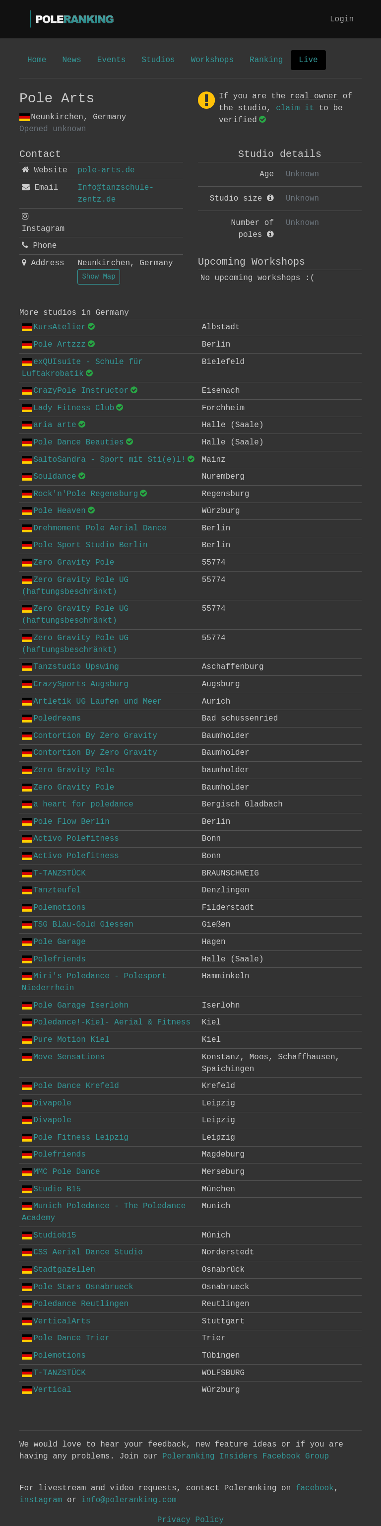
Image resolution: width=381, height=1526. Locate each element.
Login (342, 19)
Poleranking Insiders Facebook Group (245, 1456)
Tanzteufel (51, 890)
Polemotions (54, 907)
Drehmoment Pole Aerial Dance (94, 528)
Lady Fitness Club (68, 408)
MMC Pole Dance (61, 1171)
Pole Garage (54, 942)
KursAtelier (54, 327)
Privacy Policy (190, 1520)
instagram (40, 1500)
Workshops (212, 60)
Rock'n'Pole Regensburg (80, 494)
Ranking (266, 60)
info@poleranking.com (129, 1500)
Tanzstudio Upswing (70, 666)
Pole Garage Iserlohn (75, 1005)
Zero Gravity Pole (68, 562)
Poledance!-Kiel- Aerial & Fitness (106, 1022)
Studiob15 (49, 1235)
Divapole (46, 1103)
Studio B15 (51, 1189)
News (71, 60)
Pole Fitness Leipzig (75, 1137)
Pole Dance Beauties (73, 442)
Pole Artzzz (54, 344)
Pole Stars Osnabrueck (77, 1287)
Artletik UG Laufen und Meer (92, 701)
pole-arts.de (105, 170)
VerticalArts (56, 1321)
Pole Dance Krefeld (70, 1086)
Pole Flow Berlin (66, 821)
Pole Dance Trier (66, 1338)
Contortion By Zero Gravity (89, 735)
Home (36, 60)
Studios (158, 60)
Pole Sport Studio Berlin (85, 545)
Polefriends (54, 959)
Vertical (46, 1389)
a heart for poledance (77, 804)
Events (111, 60)
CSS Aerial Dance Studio (82, 1252)
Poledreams (51, 718)
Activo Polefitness (70, 838)
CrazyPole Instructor (75, 390)
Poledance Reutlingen (75, 1304)
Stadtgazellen (58, 1269)
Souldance (49, 476)
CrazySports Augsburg (75, 684)
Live (308, 60)
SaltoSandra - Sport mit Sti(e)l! (104, 459)
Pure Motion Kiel (66, 1039)
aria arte (49, 425)
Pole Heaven (54, 511)
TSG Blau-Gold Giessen (77, 924)
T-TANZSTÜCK (54, 873)
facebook (315, 1488)
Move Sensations (63, 1057)
